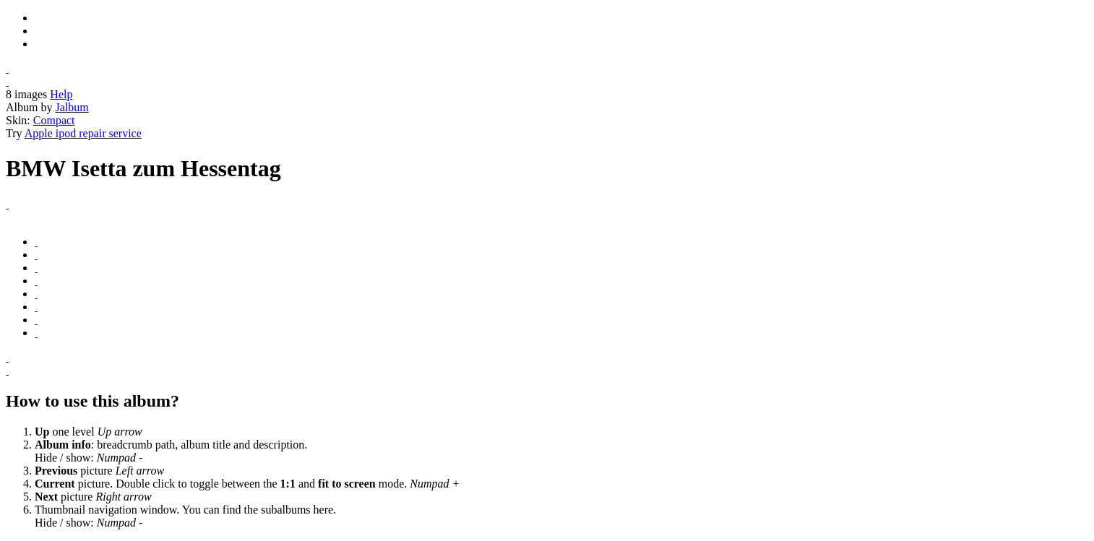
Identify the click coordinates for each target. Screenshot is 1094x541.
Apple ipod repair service (83, 133)
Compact (54, 120)
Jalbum (71, 107)
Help (61, 94)
